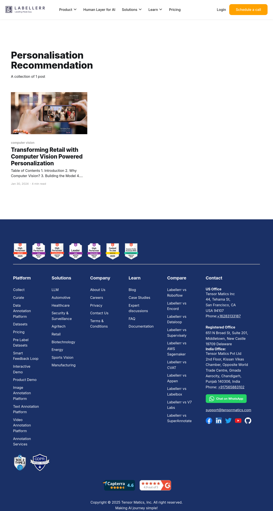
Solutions (132, 9)
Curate (18, 297)
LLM (55, 290)
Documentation (141, 326)
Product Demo (25, 379)
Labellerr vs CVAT (176, 365)
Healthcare (61, 305)
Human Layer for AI (99, 9)
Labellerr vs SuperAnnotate (179, 418)
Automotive (61, 297)
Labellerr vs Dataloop (176, 319)
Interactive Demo (21, 369)
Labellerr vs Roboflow (176, 293)
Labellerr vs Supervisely (177, 333)
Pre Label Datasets (21, 343)
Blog (132, 290)
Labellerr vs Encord (176, 306)
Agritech (59, 326)
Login (221, 9)
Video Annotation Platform (22, 425)
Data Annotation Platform (22, 311)
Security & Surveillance (62, 316)
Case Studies (139, 297)
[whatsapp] (228, 398)
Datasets (20, 324)
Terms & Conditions (99, 324)
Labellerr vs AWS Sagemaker (176, 348)
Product (68, 9)
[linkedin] (219, 420)
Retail (56, 334)
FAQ (132, 318)
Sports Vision (62, 357)
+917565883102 (231, 387)
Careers (96, 297)
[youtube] (238, 420)
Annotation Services (22, 442)
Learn (155, 9)
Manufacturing (64, 365)
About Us (97, 290)
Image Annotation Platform (22, 393)
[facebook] (209, 420)
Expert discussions (138, 308)
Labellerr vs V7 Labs (179, 405)
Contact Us (99, 313)
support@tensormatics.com (228, 410)
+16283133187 (229, 316)
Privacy (96, 305)
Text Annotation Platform (26, 409)
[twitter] (228, 420)
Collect (19, 290)
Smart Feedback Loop (26, 356)
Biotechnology (63, 342)
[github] (248, 420)
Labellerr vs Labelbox (176, 391)
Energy (57, 349)
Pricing (174, 9)
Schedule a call (248, 9)
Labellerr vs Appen (176, 378)
